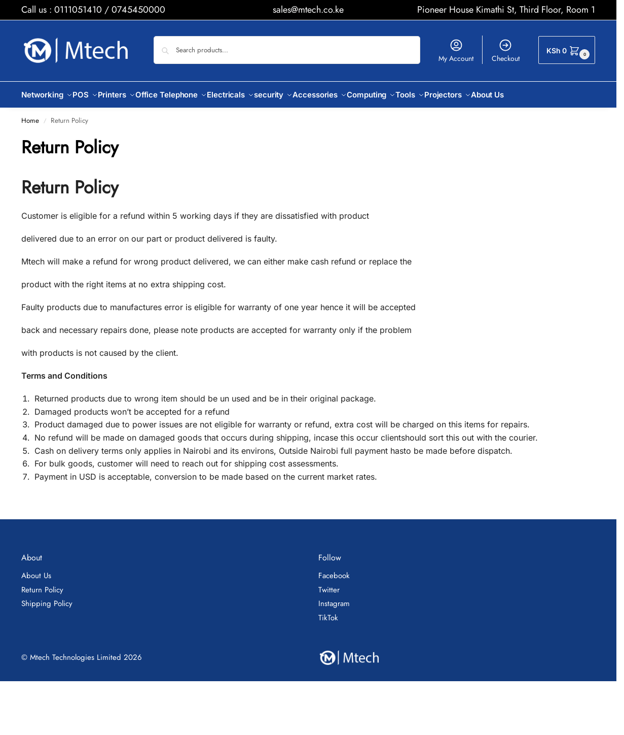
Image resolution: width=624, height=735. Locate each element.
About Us (36, 570)
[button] (566, 50)
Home (30, 115)
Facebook (334, 570)
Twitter (329, 584)
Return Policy (42, 584)
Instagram (334, 598)
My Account (455, 50)
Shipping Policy (46, 598)
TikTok (328, 612)
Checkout (506, 50)
